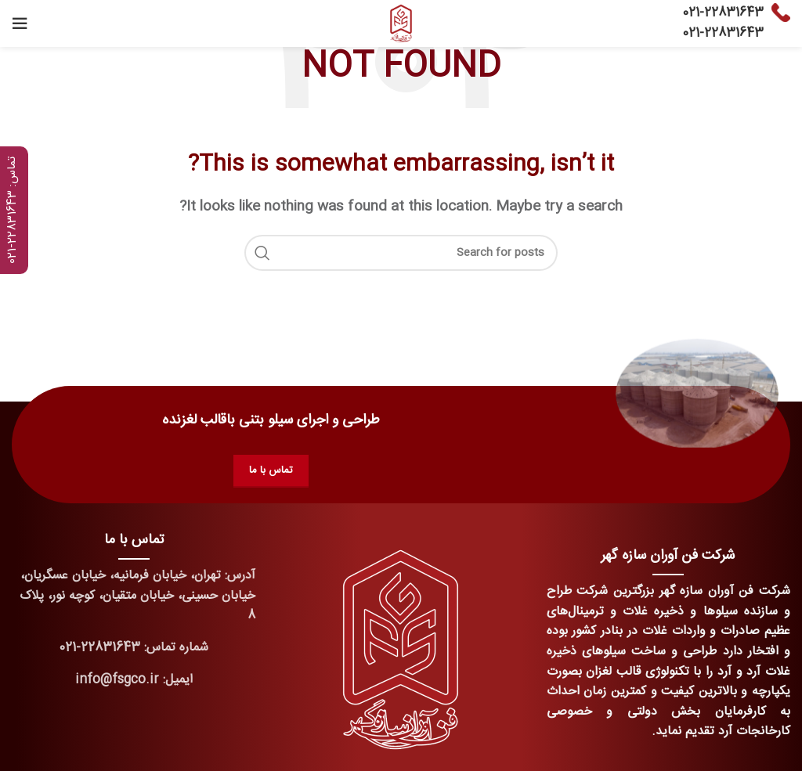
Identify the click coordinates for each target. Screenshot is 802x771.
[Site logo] (401, 23)
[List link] (133, 648)
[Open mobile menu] (19, 23)
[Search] (401, 253)
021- (693, 12)
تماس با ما (271, 470)
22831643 (734, 12)
